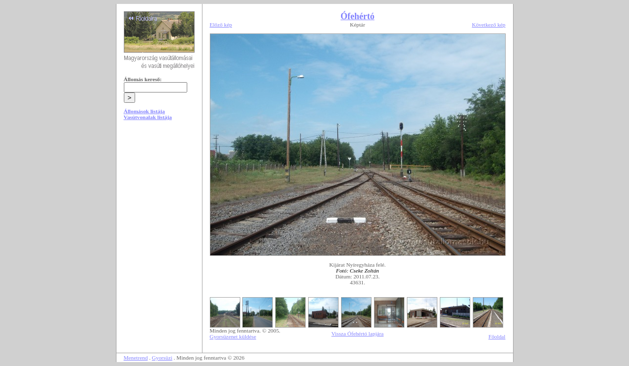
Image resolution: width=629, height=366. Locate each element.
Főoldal (497, 336)
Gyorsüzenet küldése (233, 336)
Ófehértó (357, 16)
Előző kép (221, 25)
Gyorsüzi (162, 358)
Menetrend (136, 358)
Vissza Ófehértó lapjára (357, 333)
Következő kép (488, 25)
